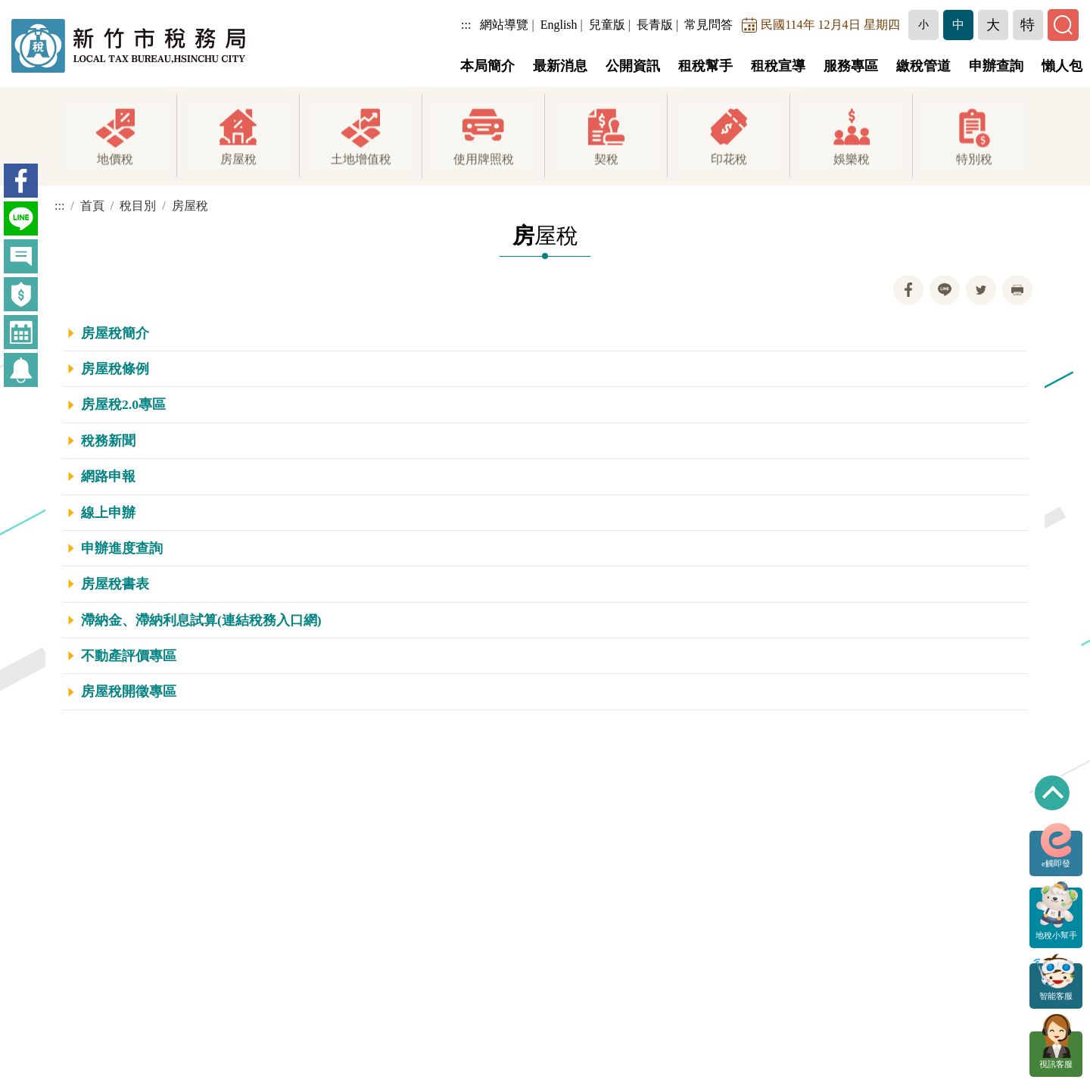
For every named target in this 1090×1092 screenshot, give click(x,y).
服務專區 (851, 65)
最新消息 (560, 65)
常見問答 (710, 24)
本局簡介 (487, 65)
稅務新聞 (108, 440)
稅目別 (138, 205)
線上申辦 (108, 512)
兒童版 (608, 24)
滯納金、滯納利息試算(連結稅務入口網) (201, 620)
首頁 (92, 205)
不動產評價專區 (128, 655)
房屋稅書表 (115, 583)
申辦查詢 (996, 65)
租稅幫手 (705, 65)
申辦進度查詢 (122, 548)
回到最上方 (1052, 793)
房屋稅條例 (115, 368)
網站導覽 (505, 24)
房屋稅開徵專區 (128, 691)
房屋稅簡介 (115, 333)
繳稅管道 (923, 65)
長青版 (655, 24)
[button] (924, 25)
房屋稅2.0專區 (123, 404)
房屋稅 (190, 205)
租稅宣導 (778, 65)
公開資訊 (633, 65)
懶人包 (1062, 65)
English (559, 24)
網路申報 (108, 476)
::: (467, 24)
